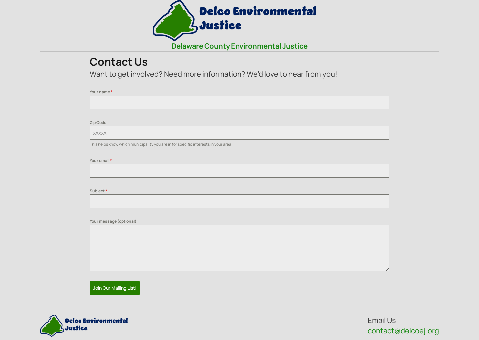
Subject (98, 191)
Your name (101, 92)
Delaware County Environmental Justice (239, 46)
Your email (101, 160)
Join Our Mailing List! (115, 288)
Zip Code (98, 122)
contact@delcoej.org (403, 331)
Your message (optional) (113, 221)
